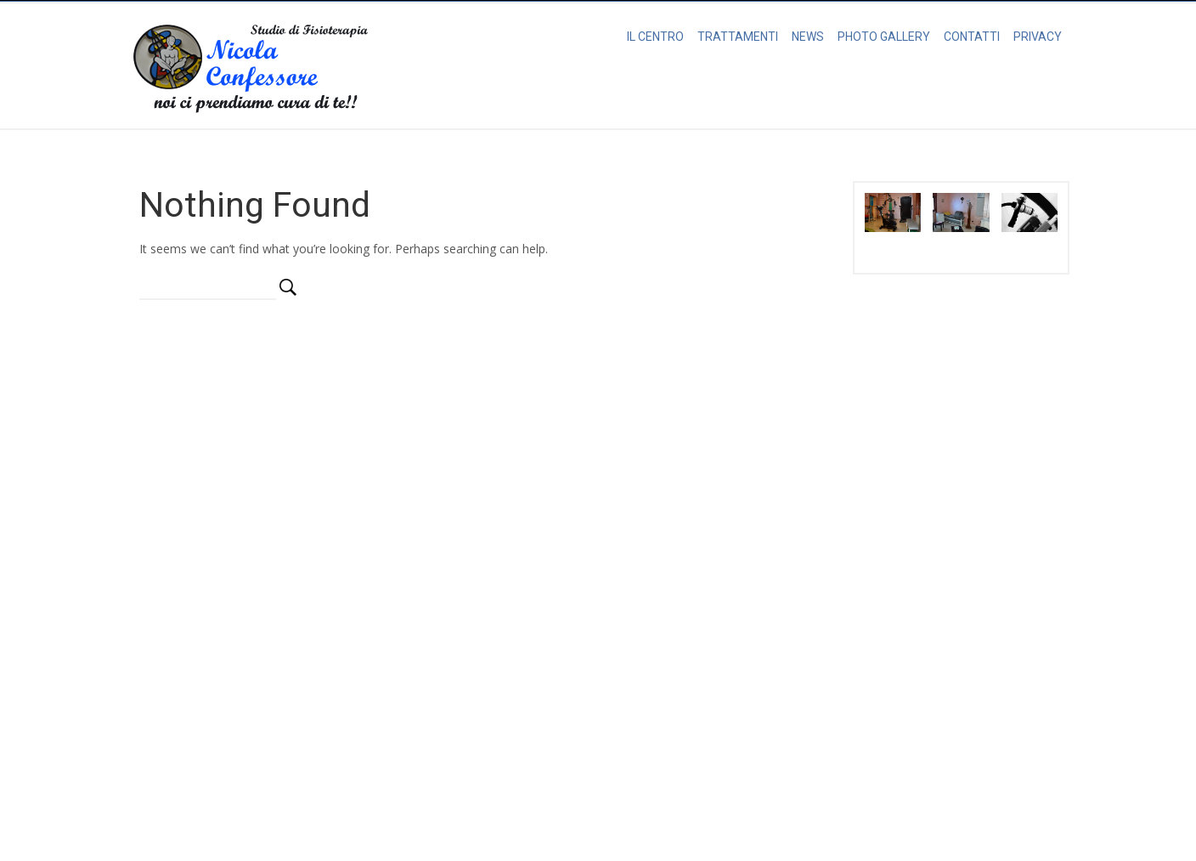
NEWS (808, 36)
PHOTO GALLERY (884, 36)
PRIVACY (1037, 36)
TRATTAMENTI (737, 36)
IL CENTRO (655, 36)
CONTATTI (972, 36)
